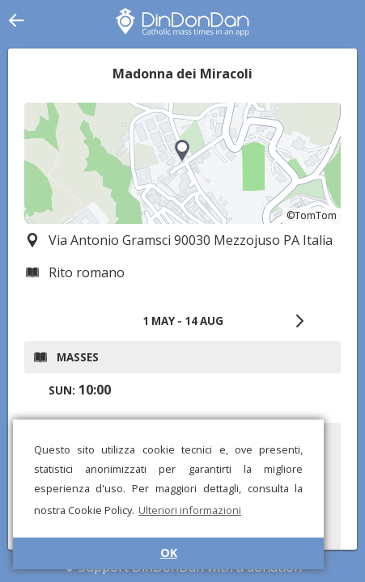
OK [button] (168, 552)
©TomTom (311, 215)
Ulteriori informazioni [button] (189, 510)
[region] (182, 163)
